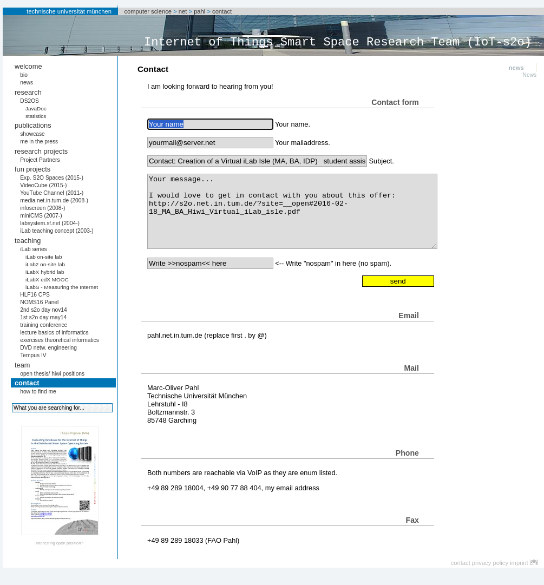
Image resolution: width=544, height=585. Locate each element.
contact (222, 11)
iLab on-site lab (43, 257)
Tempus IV (33, 355)
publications (33, 125)
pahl (199, 11)
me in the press (39, 141)
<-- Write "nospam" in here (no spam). (333, 263)
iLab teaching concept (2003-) (56, 231)
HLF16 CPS (35, 295)
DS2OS (29, 101)
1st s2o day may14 (43, 317)
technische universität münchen (69, 11)
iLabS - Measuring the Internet (61, 287)
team (22, 365)
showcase (32, 134)
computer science (148, 11)
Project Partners (40, 160)
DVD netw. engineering (48, 348)
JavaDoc (36, 108)
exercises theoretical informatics (59, 340)
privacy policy (490, 563)
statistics (35, 116)
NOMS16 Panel (39, 302)
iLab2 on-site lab (45, 264)
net (183, 11)
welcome (28, 66)
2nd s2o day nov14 (43, 310)
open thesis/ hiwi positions (52, 374)
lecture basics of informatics (54, 333)
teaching (28, 240)
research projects (41, 151)
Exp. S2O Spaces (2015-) (51, 178)
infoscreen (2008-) (42, 208)
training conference (43, 325)
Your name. (292, 124)
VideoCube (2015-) (43, 185)
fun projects (32, 169)
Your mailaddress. (302, 143)
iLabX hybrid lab (44, 272)
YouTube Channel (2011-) (51, 193)
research (28, 92)
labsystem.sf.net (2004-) (50, 223)
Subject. (381, 161)
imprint (519, 563)
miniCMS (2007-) (41, 216)
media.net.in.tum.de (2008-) (54, 200)
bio (24, 75)
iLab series (33, 249)
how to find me (38, 392)
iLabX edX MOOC (47, 279)
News (530, 75)
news (26, 83)
